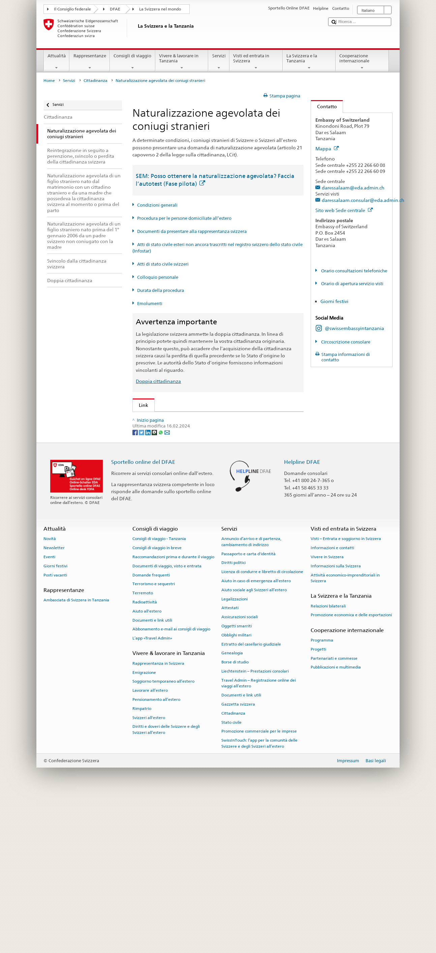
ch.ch (146, 533)
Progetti (318, 804)
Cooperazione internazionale (362, 61)
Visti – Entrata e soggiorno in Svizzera (346, 693)
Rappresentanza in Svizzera (158, 818)
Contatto (324, 106)
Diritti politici (233, 717)
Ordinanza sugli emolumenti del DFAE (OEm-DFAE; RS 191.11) (209, 474)
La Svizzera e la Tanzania (309, 61)
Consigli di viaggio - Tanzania (159, 693)
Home (49, 80)
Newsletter (54, 703)
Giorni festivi (334, 301)
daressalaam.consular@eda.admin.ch (363, 200)
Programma (322, 795)
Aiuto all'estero (146, 766)
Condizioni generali (157, 205)
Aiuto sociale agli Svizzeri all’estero (254, 745)
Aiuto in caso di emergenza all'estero (256, 736)
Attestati (230, 763)
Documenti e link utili (152, 775)
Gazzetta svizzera (238, 859)
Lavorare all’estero (150, 845)
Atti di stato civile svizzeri (163, 264)
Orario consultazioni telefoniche (353, 270)
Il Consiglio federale (72, 9)
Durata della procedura (160, 290)
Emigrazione (144, 827)
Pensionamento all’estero (156, 854)
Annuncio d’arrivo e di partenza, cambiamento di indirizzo (251, 696)
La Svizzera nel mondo (160, 9)
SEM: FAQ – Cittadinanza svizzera (177, 430)
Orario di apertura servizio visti (351, 283)
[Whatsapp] (161, 587)
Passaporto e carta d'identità (248, 709)
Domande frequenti (151, 730)
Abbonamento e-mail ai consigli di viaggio (171, 784)
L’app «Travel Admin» (152, 793)
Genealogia (232, 808)
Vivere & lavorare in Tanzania (182, 61)
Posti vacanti (55, 730)
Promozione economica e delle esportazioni (351, 770)
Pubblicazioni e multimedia (336, 822)
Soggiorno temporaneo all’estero (163, 836)
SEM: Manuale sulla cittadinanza (176, 441)
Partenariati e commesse (334, 813)
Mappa (327, 148)
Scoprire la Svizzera (161, 522)
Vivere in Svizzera (327, 712)
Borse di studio (235, 817)
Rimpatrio (141, 863)
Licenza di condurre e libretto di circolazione (262, 726)
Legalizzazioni (234, 754)
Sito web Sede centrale (344, 210)
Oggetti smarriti (236, 781)
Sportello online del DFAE (143, 617)
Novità (49, 693)
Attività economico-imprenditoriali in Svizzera (345, 733)
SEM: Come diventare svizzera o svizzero (184, 419)
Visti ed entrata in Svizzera (256, 61)
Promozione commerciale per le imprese (259, 886)
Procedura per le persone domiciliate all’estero (184, 218)
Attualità (56, 61)
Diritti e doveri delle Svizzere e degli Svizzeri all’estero (166, 885)
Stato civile (231, 877)
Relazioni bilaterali (328, 761)
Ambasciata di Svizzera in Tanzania (76, 755)
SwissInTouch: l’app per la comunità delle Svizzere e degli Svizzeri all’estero (259, 898)
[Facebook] (135, 587)
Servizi (219, 61)
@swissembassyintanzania (354, 328)
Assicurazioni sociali (239, 772)
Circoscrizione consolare (345, 342)
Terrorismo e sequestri (153, 739)
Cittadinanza (95, 80)
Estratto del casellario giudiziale (251, 799)
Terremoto (142, 748)
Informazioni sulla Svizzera (336, 721)
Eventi (49, 712)
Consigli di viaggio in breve (157, 703)
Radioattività (144, 757)
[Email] (167, 587)
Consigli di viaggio (132, 61)
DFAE (115, 9)
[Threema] (155, 587)
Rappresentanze (90, 61)
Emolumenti (149, 303)
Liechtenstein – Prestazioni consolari (255, 826)
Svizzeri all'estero (148, 872)
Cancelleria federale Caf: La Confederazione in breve (198, 555)
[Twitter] (142, 587)
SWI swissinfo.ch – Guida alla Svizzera (181, 544)
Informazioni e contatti (332, 703)
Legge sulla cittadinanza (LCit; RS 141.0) (184, 452)
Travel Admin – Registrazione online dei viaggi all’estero (258, 838)
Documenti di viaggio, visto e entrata (166, 721)
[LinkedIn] (148, 587)
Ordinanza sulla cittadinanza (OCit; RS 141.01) (191, 463)
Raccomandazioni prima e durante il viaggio (173, 712)
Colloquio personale (157, 277)
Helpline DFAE (302, 617)
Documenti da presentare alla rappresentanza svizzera (192, 231)
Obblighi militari (236, 790)
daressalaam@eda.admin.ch (353, 187)
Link (140, 405)
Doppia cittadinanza (158, 381)
